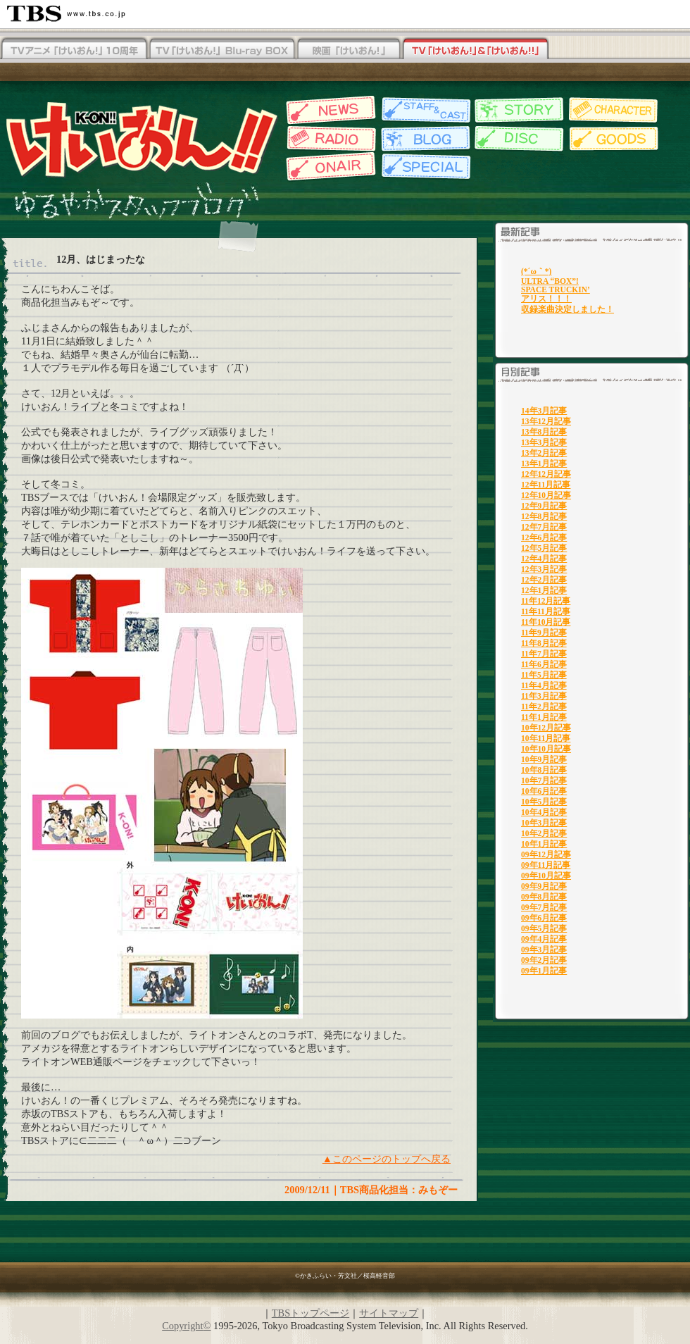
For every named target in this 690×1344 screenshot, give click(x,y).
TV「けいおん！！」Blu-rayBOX (74, 49)
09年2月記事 (544, 960)
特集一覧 (424, 166)
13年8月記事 (544, 432)
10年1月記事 (544, 844)
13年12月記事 (546, 421)
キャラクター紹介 (614, 110)
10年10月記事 (546, 749)
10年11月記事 (545, 738)
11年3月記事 (544, 696)
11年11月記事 (545, 611)
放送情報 (329, 166)
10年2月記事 (544, 833)
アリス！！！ (546, 298)
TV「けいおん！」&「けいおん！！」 (475, 49)
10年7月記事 (544, 780)
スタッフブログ (424, 138)
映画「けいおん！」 (348, 49)
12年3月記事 (544, 569)
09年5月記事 (544, 928)
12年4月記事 (544, 558)
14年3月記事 (544, 410)
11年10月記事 (545, 622)
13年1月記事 (544, 463)
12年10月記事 (546, 495)
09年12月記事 (546, 854)
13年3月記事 (544, 442)
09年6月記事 (544, 918)
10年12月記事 (546, 727)
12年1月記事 (544, 590)
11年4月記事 (544, 685)
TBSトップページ (310, 1313)
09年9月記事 (544, 886)
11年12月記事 (545, 601)
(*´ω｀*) (536, 271)
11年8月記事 (544, 643)
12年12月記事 (546, 474)
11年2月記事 (544, 706)
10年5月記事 (544, 801)
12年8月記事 (544, 516)
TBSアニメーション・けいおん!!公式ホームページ (141, 138)
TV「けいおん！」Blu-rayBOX (222, 49)
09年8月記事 (544, 896)
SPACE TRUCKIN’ (555, 289)
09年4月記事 (544, 939)
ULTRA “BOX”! (550, 281)
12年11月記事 (545, 484)
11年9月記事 (544, 632)
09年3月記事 (544, 949)
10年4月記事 (544, 812)
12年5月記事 (544, 548)
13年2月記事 (544, 453)
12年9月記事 (544, 506)
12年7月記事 (544, 527)
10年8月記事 (544, 770)
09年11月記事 (545, 865)
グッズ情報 (614, 138)
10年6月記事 (544, 791)
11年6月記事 (544, 664)
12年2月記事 (544, 579)
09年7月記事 (544, 907)
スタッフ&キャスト (424, 110)
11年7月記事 (544, 653)
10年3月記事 (544, 823)
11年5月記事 (544, 675)
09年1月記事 (544, 970)
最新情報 (329, 110)
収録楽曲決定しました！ (567, 309)
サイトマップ (388, 1313)
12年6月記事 (544, 537)
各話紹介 (519, 110)
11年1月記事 (544, 717)
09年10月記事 (546, 875)
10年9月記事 (544, 759)
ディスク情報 (519, 138)
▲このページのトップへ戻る (386, 1158)
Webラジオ (329, 138)
